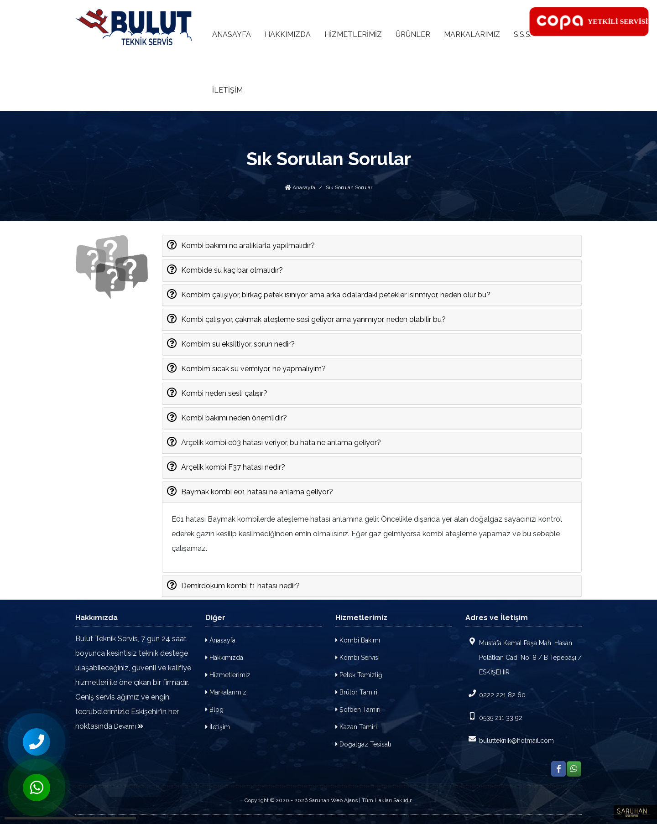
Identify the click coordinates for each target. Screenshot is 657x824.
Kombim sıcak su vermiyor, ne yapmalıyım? (253, 368)
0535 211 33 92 (493, 716)
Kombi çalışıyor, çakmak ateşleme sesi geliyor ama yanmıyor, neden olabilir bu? (313, 319)
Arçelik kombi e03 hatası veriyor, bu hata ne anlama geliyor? (281, 442)
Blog (214, 709)
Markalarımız (225, 692)
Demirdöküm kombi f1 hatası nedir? (240, 585)
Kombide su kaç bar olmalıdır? (232, 269)
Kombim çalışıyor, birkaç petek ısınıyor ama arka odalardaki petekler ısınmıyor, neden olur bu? (335, 294)
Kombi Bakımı (357, 640)
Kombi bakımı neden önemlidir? (234, 417)
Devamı (128, 726)
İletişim (217, 727)
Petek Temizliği (359, 675)
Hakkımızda (224, 657)
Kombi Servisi (357, 657)
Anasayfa (300, 187)
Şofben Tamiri (358, 709)
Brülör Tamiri (356, 692)
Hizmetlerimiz (227, 675)
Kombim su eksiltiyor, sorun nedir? (238, 343)
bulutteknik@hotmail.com (509, 739)
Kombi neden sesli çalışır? (224, 393)
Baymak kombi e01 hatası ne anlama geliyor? (257, 491)
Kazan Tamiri (356, 727)
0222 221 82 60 (495, 694)
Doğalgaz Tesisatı (363, 744)
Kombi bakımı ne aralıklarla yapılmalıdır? (248, 245)
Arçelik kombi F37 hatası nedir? (233, 466)
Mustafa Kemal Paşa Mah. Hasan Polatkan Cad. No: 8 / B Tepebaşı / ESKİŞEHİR (523, 656)
